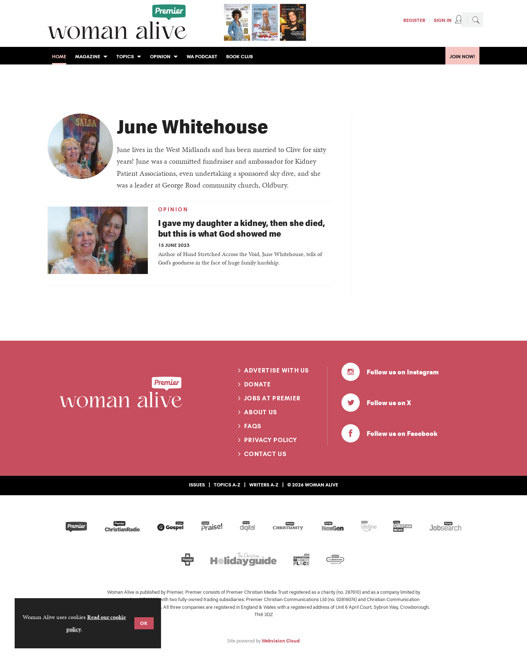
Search (476, 20)
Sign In (443, 20)
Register (414, 20)
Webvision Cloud (281, 640)
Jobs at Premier (272, 398)
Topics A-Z (227, 485)
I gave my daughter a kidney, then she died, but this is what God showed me (241, 227)
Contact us (265, 454)
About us (260, 412)
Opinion (173, 209)
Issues (197, 485)
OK (144, 623)
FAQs (252, 426)
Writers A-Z (264, 485)
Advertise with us (276, 370)
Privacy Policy (270, 440)
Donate (257, 384)
